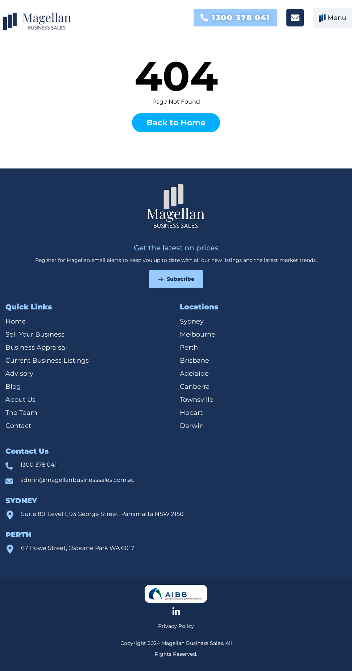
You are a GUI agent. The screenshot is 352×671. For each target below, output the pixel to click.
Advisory (19, 374)
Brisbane (194, 360)
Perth (189, 347)
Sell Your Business (35, 334)
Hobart (191, 413)
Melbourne (197, 334)
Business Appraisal (36, 347)
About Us (20, 400)
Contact (18, 426)
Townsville (197, 400)
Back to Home (176, 123)
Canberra (195, 387)
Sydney (192, 321)
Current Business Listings (47, 360)
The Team (21, 413)
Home (15, 321)
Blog (13, 387)
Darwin (192, 426)
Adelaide (194, 374)
